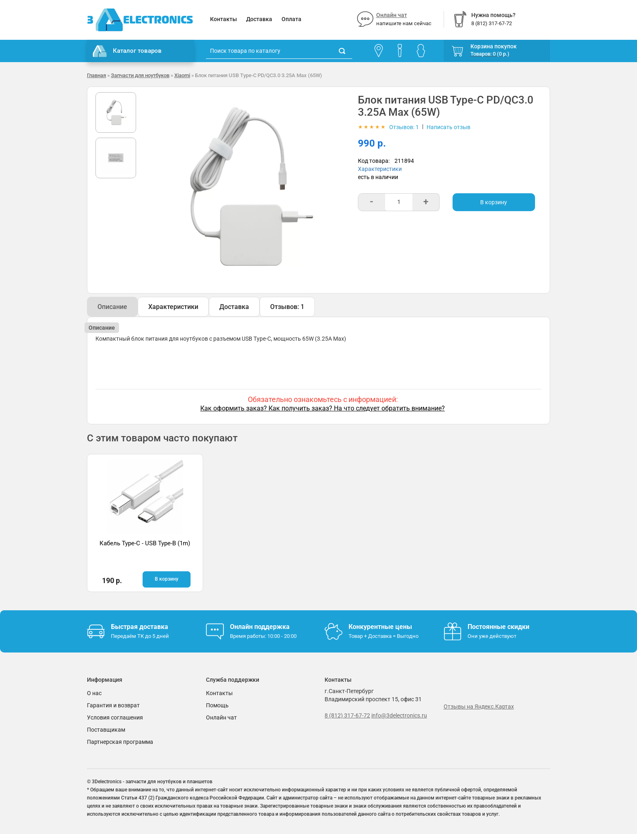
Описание (112, 307)
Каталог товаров (127, 51)
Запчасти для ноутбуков (140, 75)
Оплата (291, 19)
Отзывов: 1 (287, 307)
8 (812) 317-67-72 (347, 715)
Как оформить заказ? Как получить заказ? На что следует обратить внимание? (322, 408)
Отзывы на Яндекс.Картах (479, 706)
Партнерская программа (120, 742)
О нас (94, 693)
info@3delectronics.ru (399, 715)
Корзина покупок (493, 46)
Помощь (217, 705)
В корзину (493, 202)
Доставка (259, 19)
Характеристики (380, 169)
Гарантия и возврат (113, 705)
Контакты (223, 19)
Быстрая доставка (139, 627)
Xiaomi (182, 75)
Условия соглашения (115, 717)
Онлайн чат (391, 15)
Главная (96, 75)
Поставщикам (106, 729)
